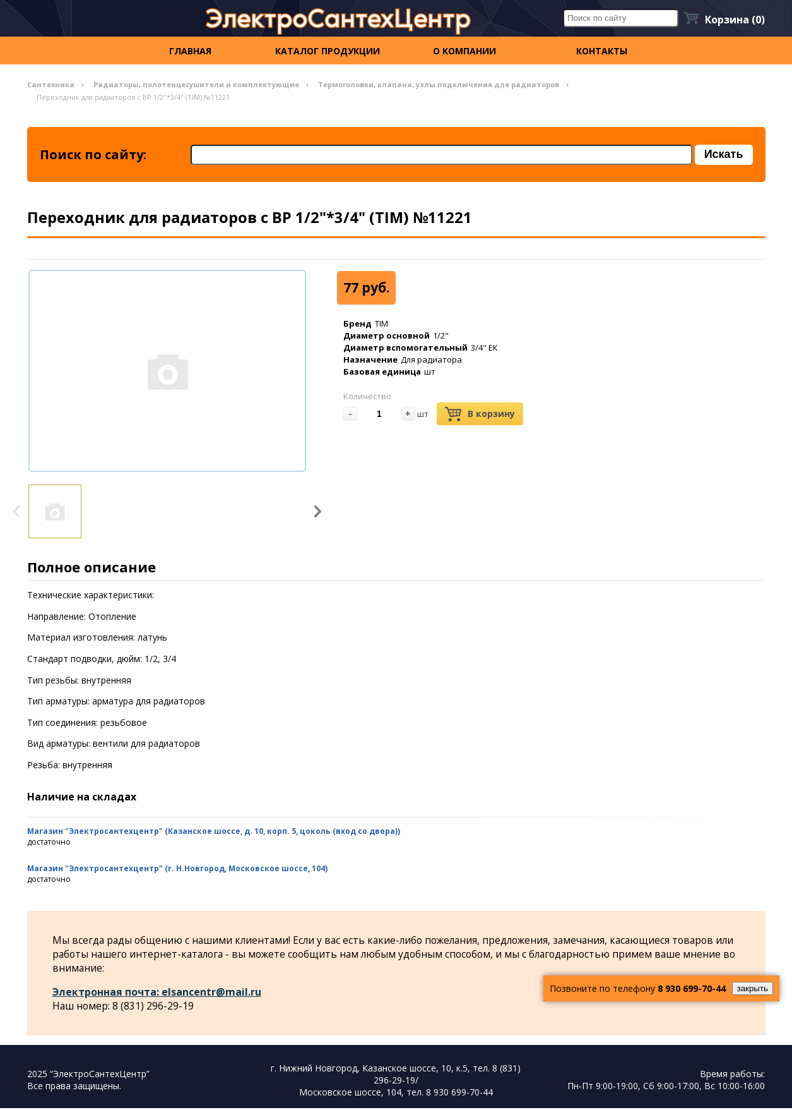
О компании (464, 51)
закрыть (752, 988)
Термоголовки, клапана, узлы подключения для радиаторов (438, 84)
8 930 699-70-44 (692, 988)
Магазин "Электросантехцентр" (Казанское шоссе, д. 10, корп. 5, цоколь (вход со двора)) (213, 832)
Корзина (735, 20)
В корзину (480, 415)
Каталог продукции (327, 51)
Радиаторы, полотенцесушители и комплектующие (196, 84)
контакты (601, 51)
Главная (190, 51)
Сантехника (50, 84)
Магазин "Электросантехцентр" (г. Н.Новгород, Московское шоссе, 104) (177, 869)
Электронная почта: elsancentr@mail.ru (157, 994)
